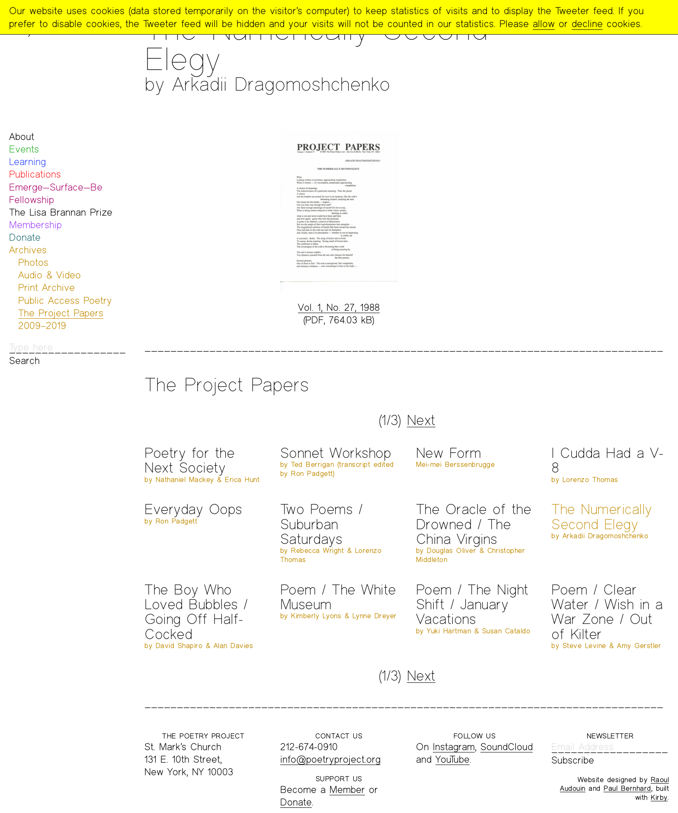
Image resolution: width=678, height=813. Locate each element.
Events (24, 149)
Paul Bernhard (627, 788)
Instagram (454, 746)
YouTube (452, 759)
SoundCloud (506, 746)
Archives (28, 250)
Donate (25, 237)
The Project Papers (60, 313)
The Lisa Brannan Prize (60, 212)
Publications (35, 174)
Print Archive (46, 287)
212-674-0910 (309, 746)
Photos (33, 262)
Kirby (659, 797)
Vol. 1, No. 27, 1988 (339, 307)
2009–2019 (42, 325)
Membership (35, 224)
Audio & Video (49, 275)
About (21, 136)
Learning (27, 161)
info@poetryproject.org (330, 759)
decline (587, 23)
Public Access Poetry (65, 300)
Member (347, 789)
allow (544, 23)
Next (421, 420)
